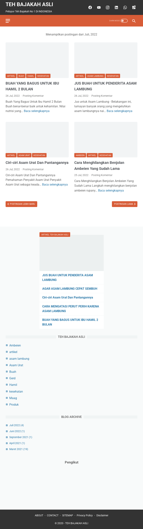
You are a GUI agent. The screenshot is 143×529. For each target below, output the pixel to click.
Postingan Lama (124, 204)
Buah (21, 76)
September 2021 (20, 437)
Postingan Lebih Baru (22, 204)
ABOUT (39, 515)
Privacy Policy (85, 515)
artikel (11, 76)
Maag (13, 398)
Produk (14, 404)
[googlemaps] (133, 7)
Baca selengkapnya (37, 111)
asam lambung (95, 76)
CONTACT (52, 515)
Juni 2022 (17, 431)
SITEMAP (67, 515)
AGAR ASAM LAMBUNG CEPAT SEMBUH (69, 288)
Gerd (12, 378)
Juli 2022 (16, 425)
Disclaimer (102, 515)
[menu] (8, 21)
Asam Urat (24, 155)
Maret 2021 (18, 449)
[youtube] (98, 7)
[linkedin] (116, 7)
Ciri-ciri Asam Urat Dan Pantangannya (37, 162)
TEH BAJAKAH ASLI (29, 4)
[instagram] (107, 7)
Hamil (31, 76)
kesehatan (43, 76)
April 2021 (17, 443)
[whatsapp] (125, 7)
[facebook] (90, 7)
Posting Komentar (33, 95)
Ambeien (80, 155)
